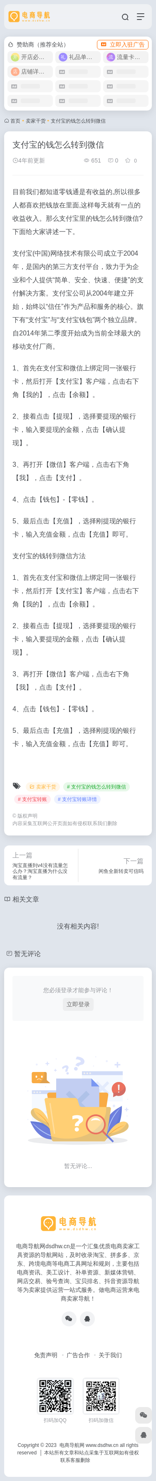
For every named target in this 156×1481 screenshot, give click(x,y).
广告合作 (78, 1355)
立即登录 (78, 1004)
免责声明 (45, 1355)
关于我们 (110, 1355)
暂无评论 (27, 953)
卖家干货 (36, 121)
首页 (15, 121)
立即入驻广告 (123, 44)
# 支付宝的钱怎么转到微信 (96, 787)
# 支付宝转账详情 (77, 799)
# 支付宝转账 (32, 799)
